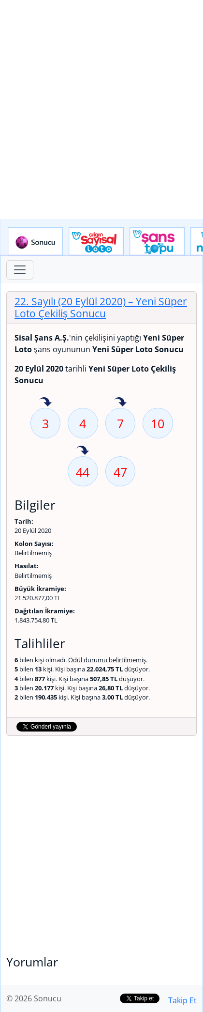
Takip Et (182, 1000)
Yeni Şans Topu (157, 241)
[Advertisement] (101, 109)
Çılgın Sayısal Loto (96, 241)
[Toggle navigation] (19, 270)
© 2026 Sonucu (33, 998)
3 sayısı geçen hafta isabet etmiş (45, 402)
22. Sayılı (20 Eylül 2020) (100, 307)
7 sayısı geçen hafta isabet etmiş (120, 402)
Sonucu (35, 241)
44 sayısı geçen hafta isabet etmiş (82, 451)
